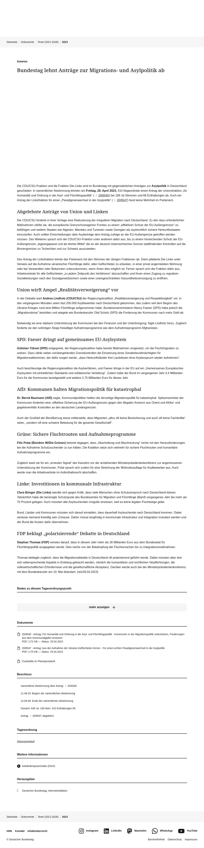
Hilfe (9, 831)
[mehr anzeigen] (102, 607)
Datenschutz (175, 839)
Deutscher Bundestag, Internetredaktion (44, 790)
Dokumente (27, 42)
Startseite (12, 42)
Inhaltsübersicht (37, 831)
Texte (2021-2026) (48, 42)
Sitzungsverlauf (26, 741)
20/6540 (101, 195)
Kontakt (19, 831)
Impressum (191, 839)
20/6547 (120, 200)
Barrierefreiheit (156, 839)
